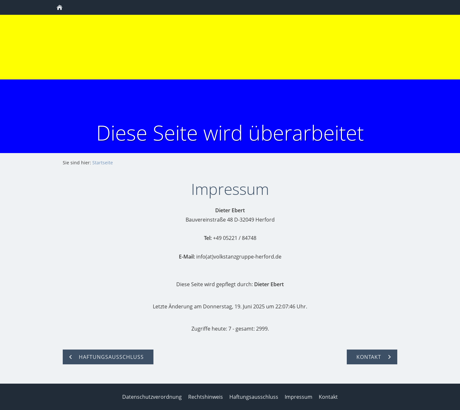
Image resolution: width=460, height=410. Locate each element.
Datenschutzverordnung (152, 396)
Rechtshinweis (205, 396)
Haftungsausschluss (253, 396)
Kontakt (328, 396)
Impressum (298, 396)
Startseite (102, 162)
